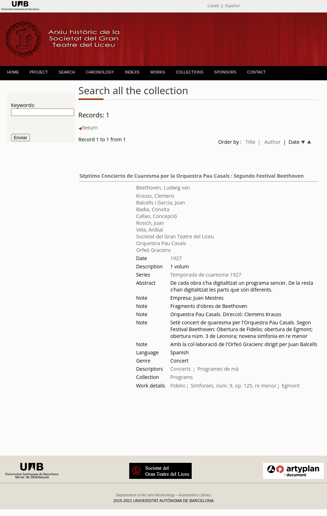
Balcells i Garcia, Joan (160, 202)
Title (250, 141)
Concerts (180, 368)
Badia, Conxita (152, 209)
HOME (13, 72)
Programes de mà (218, 368)
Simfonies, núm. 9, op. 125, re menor (233, 385)
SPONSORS (225, 72)
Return (88, 127)
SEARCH (67, 72)
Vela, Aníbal (149, 229)
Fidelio (178, 385)
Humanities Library (194, 495)
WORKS (157, 72)
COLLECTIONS (189, 72)
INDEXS (132, 72)
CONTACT (256, 72)
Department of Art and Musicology (145, 495)
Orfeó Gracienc (153, 250)
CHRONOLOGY (100, 72)
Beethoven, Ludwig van (163, 187)
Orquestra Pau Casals (161, 243)
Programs (181, 377)
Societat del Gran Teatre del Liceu (175, 236)
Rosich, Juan (150, 222)
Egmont (291, 385)
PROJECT (39, 72)
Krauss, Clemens (155, 195)
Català (213, 5)
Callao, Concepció (156, 216)
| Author (269, 141)
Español (232, 5)
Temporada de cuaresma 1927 (205, 274)
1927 (176, 258)
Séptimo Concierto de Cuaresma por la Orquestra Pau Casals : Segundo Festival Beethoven (192, 175)
